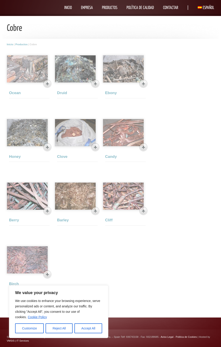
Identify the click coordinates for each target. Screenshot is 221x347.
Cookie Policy (37, 317)
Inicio (10, 44)
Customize (29, 328)
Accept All (88, 328)
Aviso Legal (167, 337)
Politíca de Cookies (186, 337)
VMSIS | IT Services (18, 340)
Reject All (59, 328)
